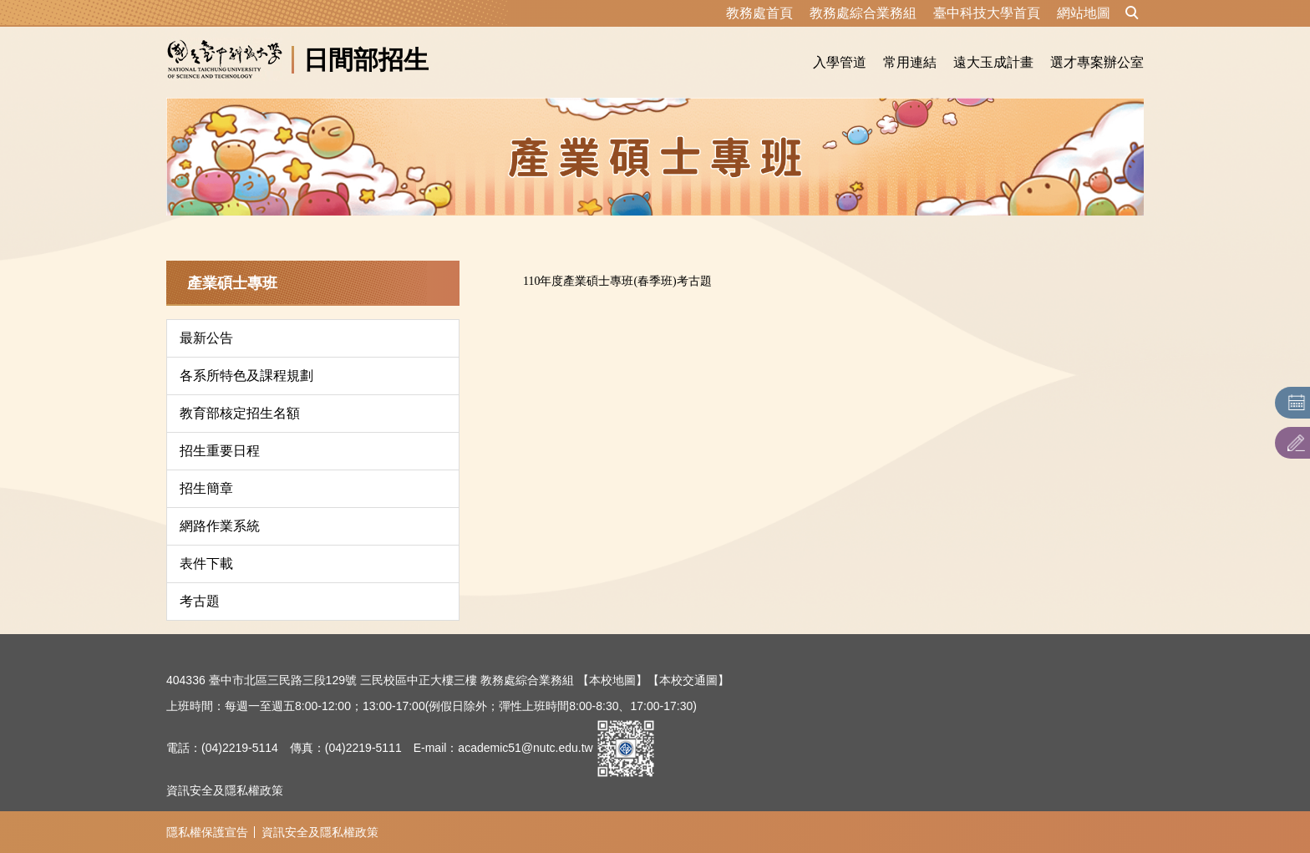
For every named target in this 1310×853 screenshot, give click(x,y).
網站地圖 (1083, 13)
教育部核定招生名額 (240, 413)
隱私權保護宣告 (207, 832)
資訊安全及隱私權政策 (224, 790)
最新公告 (206, 338)
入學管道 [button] (839, 62)
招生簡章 (206, 488)
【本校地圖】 (612, 680)
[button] (1132, 13)
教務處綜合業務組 (863, 13)
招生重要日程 (220, 451)
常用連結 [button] (910, 62)
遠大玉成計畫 (993, 62)
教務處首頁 (759, 13)
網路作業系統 (220, 526)
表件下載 (206, 563)
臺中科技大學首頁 (986, 13)
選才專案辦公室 (1097, 62)
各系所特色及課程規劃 (246, 375)
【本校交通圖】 (688, 680)
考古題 (200, 601)
